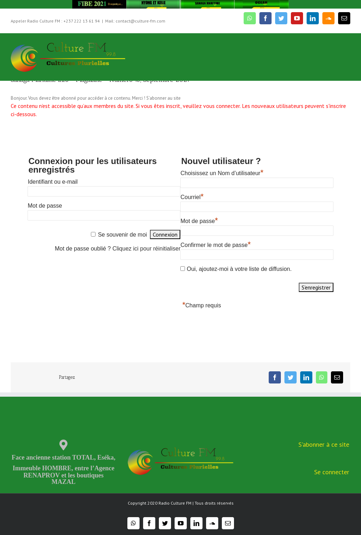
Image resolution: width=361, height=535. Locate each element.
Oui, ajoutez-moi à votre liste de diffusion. (236, 269)
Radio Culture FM (174, 503)
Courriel (192, 197)
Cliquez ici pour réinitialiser (146, 249)
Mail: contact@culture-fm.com (135, 21)
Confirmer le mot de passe (215, 245)
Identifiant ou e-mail (53, 182)
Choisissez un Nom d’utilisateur (221, 173)
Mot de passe (45, 206)
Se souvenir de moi (122, 235)
